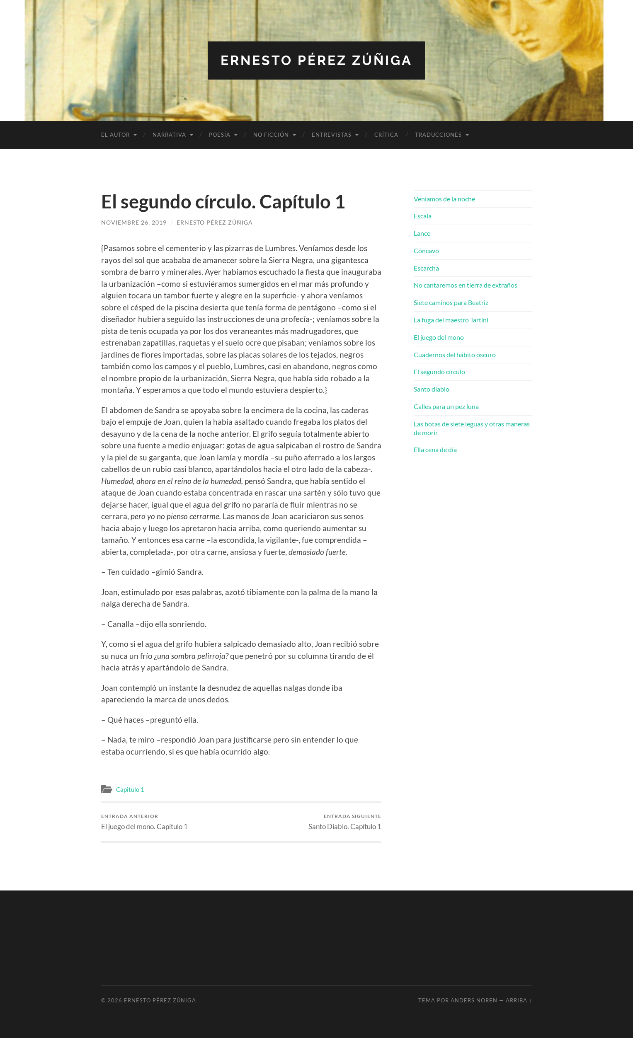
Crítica (386, 134)
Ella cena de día (435, 449)
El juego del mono (439, 337)
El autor (115, 134)
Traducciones (438, 134)
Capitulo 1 (130, 789)
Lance (422, 233)
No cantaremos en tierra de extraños (465, 285)
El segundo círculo (439, 371)
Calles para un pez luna (446, 406)
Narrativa (169, 134)
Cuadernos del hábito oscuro (455, 354)
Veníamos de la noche (444, 199)
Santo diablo (431, 389)
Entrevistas (332, 134)
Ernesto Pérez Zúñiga (316, 60)
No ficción (271, 134)
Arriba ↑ (519, 1000)
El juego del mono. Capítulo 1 (144, 822)
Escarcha (426, 268)
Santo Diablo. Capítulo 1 (344, 822)
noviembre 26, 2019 (134, 222)
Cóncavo (426, 250)
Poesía (219, 134)
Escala (423, 216)
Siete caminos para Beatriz (451, 302)
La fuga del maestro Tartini (451, 320)
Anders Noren (474, 1000)
